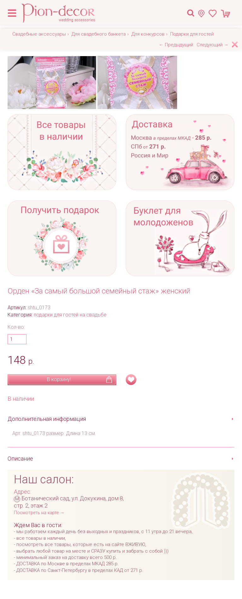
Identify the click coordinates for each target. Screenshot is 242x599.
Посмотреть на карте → (39, 512)
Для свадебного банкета (99, 34)
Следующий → (212, 45)
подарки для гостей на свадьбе (70, 315)
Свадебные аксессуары (39, 34)
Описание (20, 458)
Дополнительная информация (47, 419)
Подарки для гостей (192, 34)
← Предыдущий (176, 45)
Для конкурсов (147, 34)
